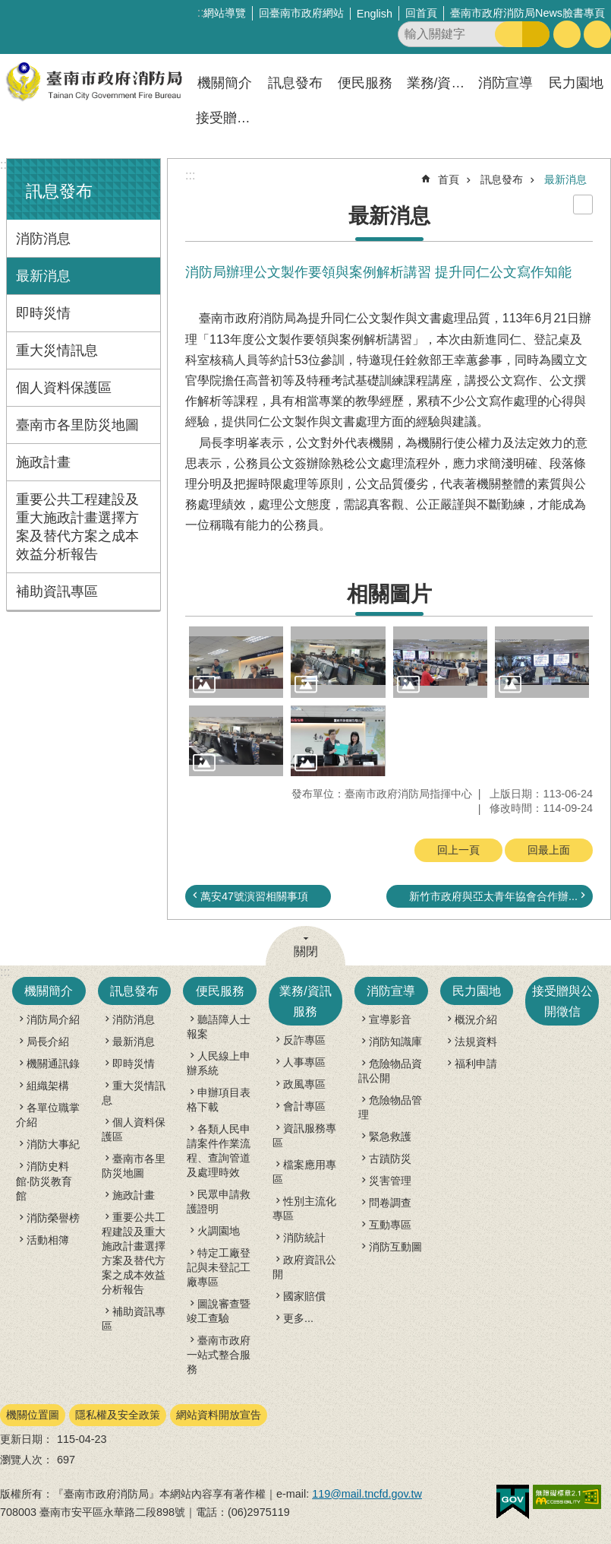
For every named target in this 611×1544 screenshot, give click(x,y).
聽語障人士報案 (218, 1026)
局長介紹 (48, 1041)
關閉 (306, 951)
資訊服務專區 (304, 1135)
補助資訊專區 (57, 591)
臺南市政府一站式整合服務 (218, 1354)
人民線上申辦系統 (218, 1063)
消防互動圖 (395, 1247)
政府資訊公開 (304, 1267)
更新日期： (26, 1439)
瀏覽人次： (26, 1460)
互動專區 (390, 1225)
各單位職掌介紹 (48, 1115)
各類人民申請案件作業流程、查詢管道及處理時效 (218, 1150)
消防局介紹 (53, 1019)
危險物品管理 (390, 1107)
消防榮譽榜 (53, 1218)
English (374, 14)
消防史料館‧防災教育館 (44, 1181)
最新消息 (43, 276)
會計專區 (304, 1106)
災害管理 (390, 1181)
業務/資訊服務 (438, 82)
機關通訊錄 (53, 1063)
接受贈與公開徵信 (227, 117)
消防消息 (43, 238)
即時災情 (43, 313)
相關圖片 (389, 594)
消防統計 (304, 1238)
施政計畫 (43, 462)
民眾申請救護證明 (218, 1201)
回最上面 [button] (549, 850)
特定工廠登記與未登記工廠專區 (218, 1267)
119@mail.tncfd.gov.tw (367, 1494)
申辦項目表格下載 (218, 1099)
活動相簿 (48, 1240)
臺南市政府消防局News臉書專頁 (527, 13)
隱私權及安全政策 (117, 1415)
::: (5, 164)
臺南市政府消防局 (95, 82)
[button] (236, 661)
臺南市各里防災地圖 (77, 425)
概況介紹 (476, 1019)
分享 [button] (597, 34)
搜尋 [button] (508, 34)
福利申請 (476, 1063)
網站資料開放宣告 (218, 1415)
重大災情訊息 (57, 350)
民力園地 (576, 82)
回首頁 (421, 13)
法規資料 (476, 1041)
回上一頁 (458, 850)
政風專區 (304, 1084)
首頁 (448, 179)
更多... (298, 1318)
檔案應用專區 (304, 1172)
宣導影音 (390, 1019)
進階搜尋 (536, 34)
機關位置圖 (32, 1415)
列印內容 (583, 204)
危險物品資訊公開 (390, 1070)
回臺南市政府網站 (301, 13)
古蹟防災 (390, 1158)
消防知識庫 (395, 1041)
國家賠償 (304, 1296)
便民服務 (365, 82)
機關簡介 (224, 82)
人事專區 (304, 1062)
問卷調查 (390, 1203)
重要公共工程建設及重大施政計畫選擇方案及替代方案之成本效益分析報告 (77, 527)
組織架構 (48, 1086)
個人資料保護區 (64, 387)
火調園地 (218, 1231)
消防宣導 (505, 82)
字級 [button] (567, 34)
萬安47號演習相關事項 (254, 896)
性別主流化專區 (304, 1208)
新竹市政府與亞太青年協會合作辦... (493, 896)
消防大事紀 (53, 1144)
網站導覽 (224, 13)
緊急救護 (390, 1136)
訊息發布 (295, 82)
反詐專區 (304, 1040)
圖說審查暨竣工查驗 (218, 1311)
